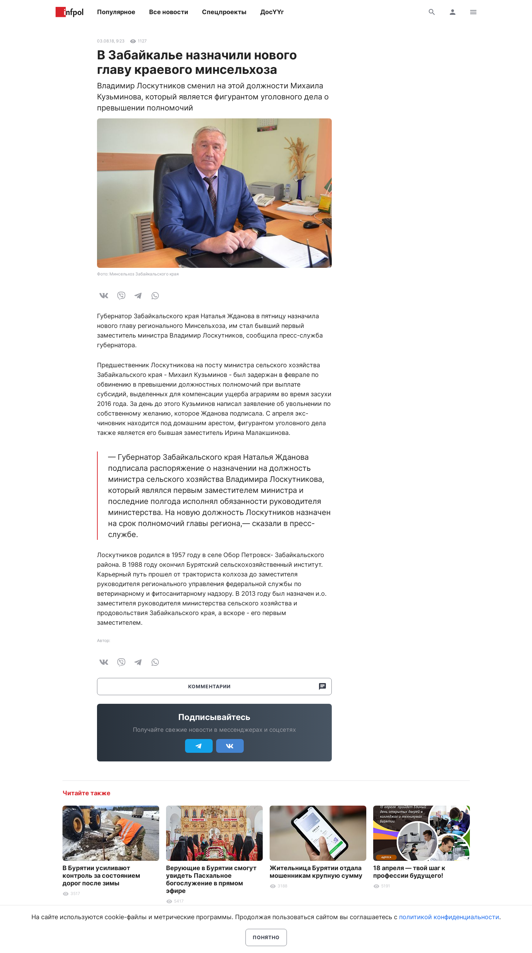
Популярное (116, 12)
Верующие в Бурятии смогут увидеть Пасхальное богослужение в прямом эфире (211, 879)
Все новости (168, 12)
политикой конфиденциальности (449, 917)
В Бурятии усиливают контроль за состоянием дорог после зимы (101, 875)
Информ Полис (69, 12)
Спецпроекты (224, 12)
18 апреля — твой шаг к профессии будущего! (409, 871)
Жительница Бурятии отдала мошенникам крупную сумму (316, 871)
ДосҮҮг (272, 12)
